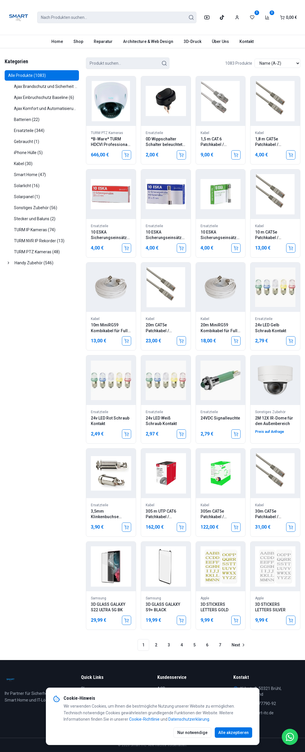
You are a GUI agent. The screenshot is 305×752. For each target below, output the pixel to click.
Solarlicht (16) (26, 185)
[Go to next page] (238, 645)
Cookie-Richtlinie (144, 719)
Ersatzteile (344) (29, 130)
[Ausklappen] (8, 263)
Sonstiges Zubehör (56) (35, 207)
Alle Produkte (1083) (27, 75)
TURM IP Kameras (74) (34, 229)
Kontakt (246, 41)
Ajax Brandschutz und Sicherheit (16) (46, 86)
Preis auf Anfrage (269, 432)
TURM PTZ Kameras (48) (37, 252)
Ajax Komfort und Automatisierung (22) (46, 108)
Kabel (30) (23, 163)
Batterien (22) (26, 119)
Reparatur (103, 41)
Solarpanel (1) (27, 196)
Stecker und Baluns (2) (34, 218)
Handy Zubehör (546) (34, 263)
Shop (78, 41)
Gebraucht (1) (26, 141)
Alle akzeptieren (233, 732)
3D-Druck (192, 41)
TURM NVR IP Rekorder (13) (39, 240)
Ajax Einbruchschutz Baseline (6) (44, 97)
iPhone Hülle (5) (28, 152)
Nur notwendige (192, 732)
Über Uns (220, 41)
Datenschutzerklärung (188, 719)
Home (57, 41)
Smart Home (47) (30, 174)
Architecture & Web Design (148, 41)
